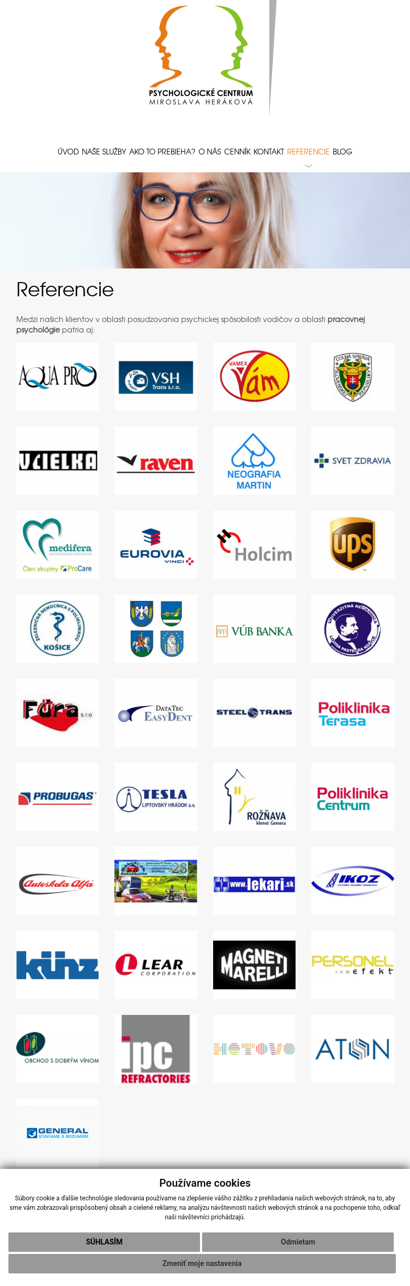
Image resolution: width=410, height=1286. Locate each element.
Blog (342, 151)
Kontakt (269, 151)
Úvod (68, 151)
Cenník (237, 151)
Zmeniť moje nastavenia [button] (201, 1263)
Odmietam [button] (298, 1242)
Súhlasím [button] (104, 1242)
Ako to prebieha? (162, 151)
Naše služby (104, 151)
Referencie (308, 151)
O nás (209, 151)
